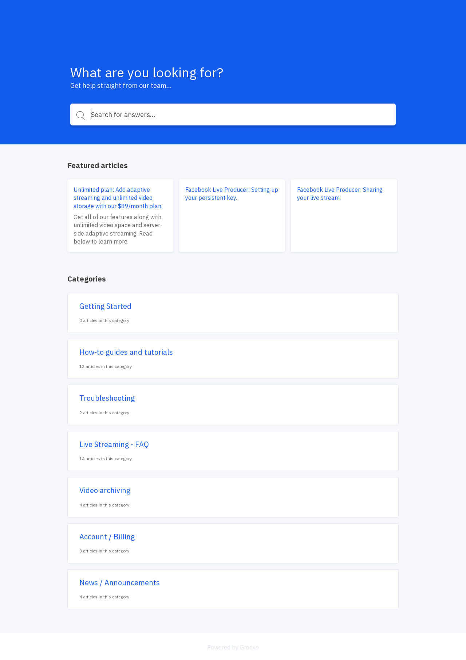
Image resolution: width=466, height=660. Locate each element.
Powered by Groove (233, 647)
